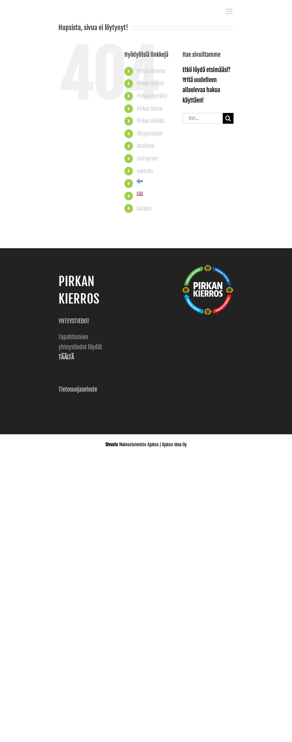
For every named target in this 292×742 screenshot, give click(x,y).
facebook (145, 146)
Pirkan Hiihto (150, 83)
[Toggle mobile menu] (230, 11)
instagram (147, 158)
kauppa (144, 208)
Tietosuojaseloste (77, 389)
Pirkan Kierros (151, 71)
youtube (145, 171)
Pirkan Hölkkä (150, 121)
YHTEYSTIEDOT (74, 321)
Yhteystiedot (149, 133)
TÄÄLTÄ (66, 357)
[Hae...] (202, 118)
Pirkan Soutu (149, 109)
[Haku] (228, 118)
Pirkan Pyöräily (152, 96)
